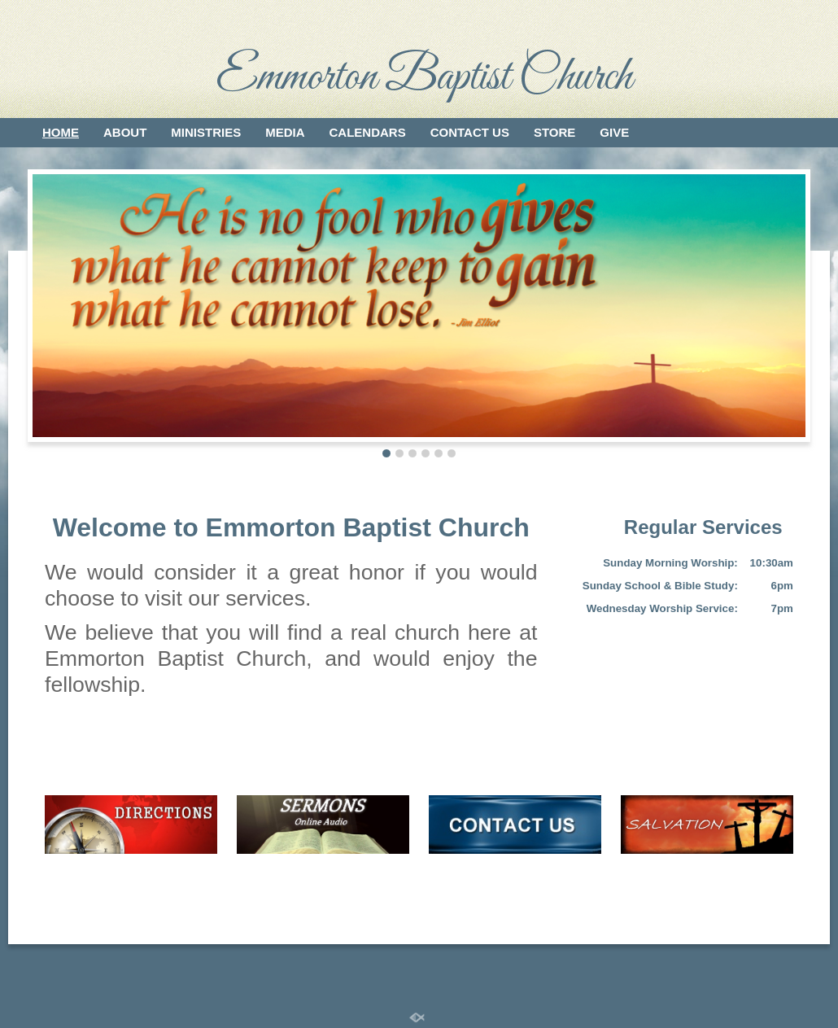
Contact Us (469, 132)
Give (614, 132)
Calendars (368, 132)
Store (554, 132)
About (124, 132)
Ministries (206, 132)
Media (284, 132)
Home (60, 132)
